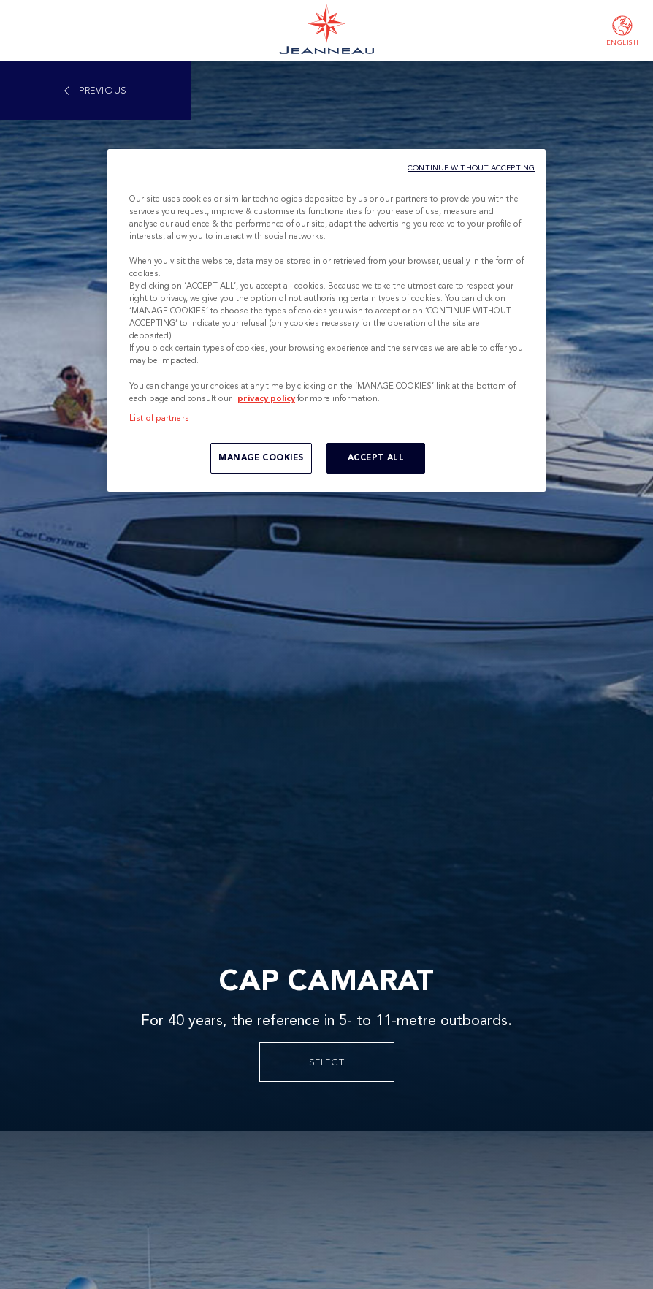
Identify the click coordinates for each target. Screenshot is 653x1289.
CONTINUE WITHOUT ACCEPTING (471, 167)
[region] (326, 320)
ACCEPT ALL (376, 457)
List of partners (159, 418)
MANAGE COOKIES (261, 457)
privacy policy (266, 398)
